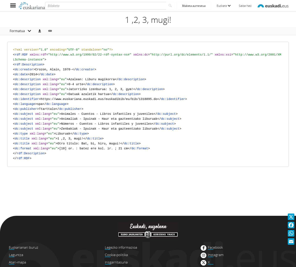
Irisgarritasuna (116, 262)
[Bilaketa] (105, 6)
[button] (40, 31)
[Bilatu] (170, 6)
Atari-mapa (17, 262)
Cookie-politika (116, 254)
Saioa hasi (245, 6)
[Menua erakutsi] (12, 5)
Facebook (215, 247)
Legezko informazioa (121, 247)
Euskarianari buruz (23, 247)
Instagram (216, 254)
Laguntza (16, 254)
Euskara (224, 6)
